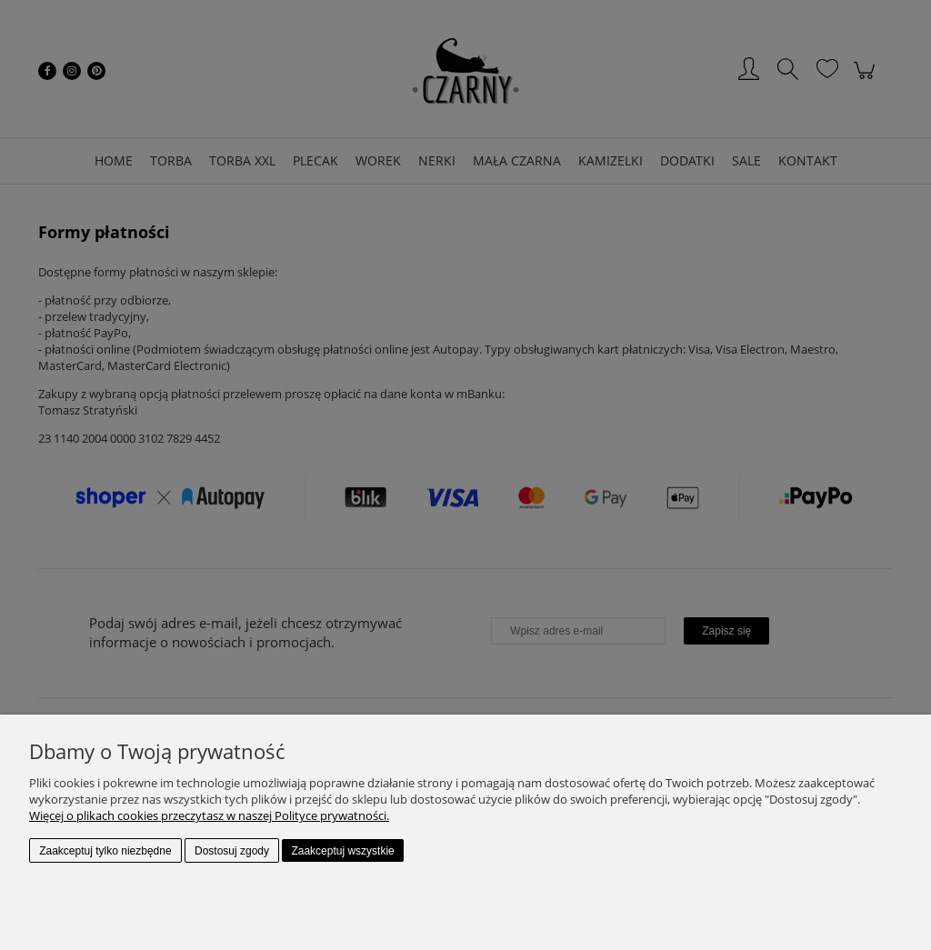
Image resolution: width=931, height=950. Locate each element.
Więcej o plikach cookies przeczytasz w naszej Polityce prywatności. (209, 815)
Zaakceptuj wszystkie (342, 851)
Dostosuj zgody (232, 851)
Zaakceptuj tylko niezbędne (105, 851)
